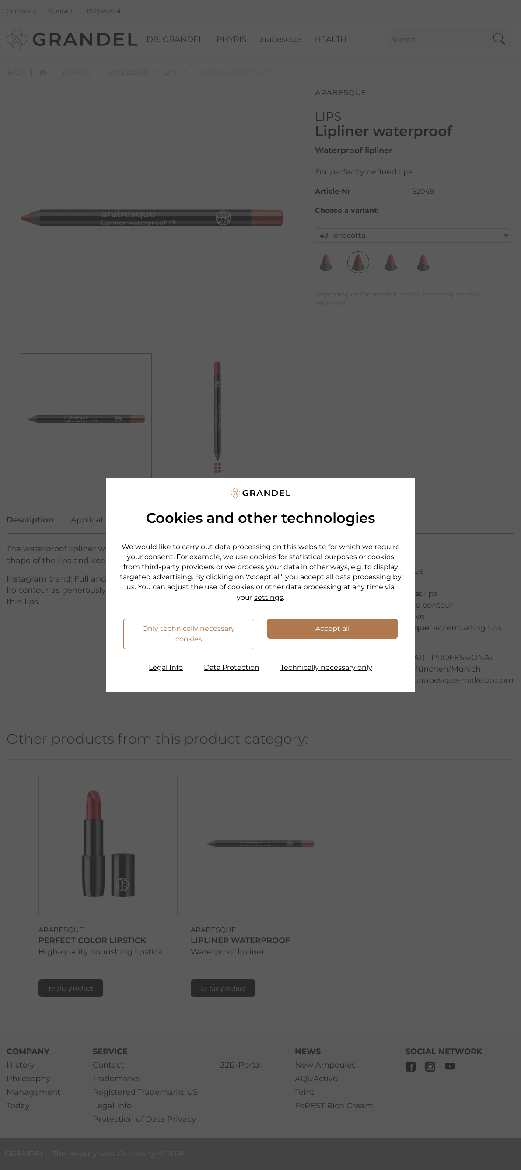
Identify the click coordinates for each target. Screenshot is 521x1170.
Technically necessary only (326, 667)
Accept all (332, 628)
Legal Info (166, 667)
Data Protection (231, 667)
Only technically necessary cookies (188, 633)
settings (268, 597)
